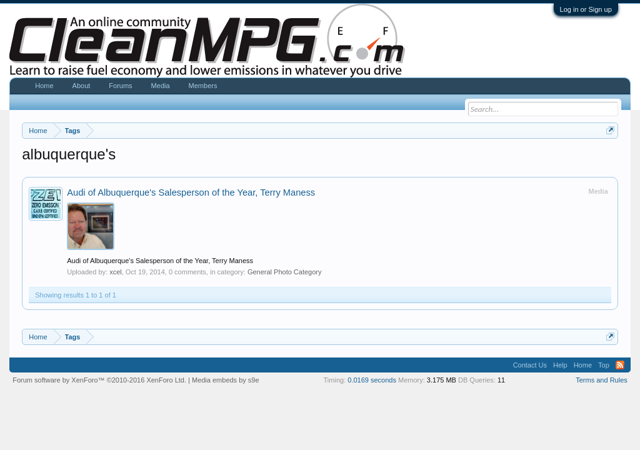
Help (560, 365)
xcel (115, 272)
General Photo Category (285, 272)
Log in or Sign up (586, 9)
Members (203, 85)
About (81, 85)
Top (603, 365)
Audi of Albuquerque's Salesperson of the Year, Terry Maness (191, 193)
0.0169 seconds (372, 380)
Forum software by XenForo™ (99, 380)
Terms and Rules (602, 380)
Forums (120, 85)
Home (44, 85)
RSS (620, 365)
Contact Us (530, 365)
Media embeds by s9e (225, 380)
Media (160, 85)
